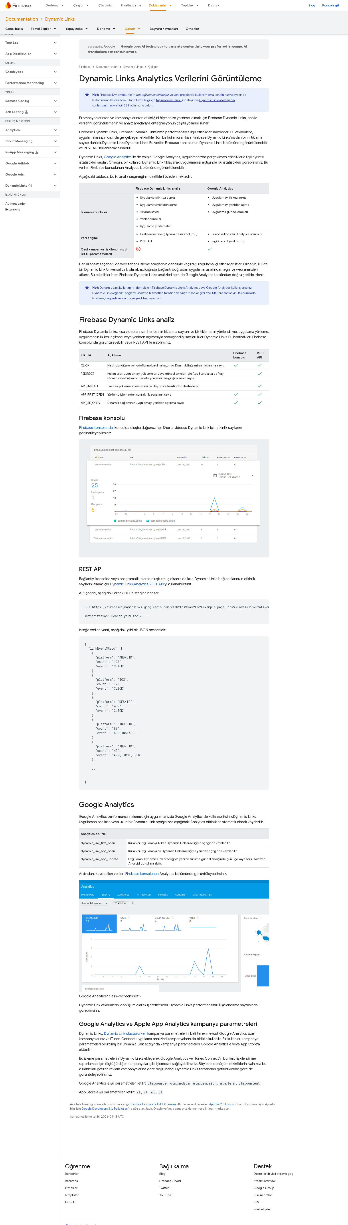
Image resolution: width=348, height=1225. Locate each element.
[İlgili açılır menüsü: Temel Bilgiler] (56, 28)
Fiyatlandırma (131, 5)
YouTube (165, 1195)
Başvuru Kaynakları (164, 29)
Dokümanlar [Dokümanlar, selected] (158, 5)
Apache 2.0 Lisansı (221, 1104)
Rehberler (72, 1174)
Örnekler (192, 29)
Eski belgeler (262, 1209)
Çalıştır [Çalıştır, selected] (130, 29)
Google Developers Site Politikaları (104, 1109)
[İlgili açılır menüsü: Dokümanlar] (172, 5)
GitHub (70, 1202)
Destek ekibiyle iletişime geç (273, 1174)
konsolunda (96, 428)
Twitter (164, 1188)
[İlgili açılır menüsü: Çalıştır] (89, 5)
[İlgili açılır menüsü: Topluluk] (199, 5)
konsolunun (142, 874)
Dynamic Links (60, 19)
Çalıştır (78, 5)
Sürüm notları (263, 1195)
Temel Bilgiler (41, 29)
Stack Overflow (264, 1181)
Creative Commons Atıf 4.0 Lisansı (152, 1104)
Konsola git (330, 5)
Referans (71, 1181)
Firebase (85, 67)
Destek (213, 5)
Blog (311, 5)
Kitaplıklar (72, 1195)
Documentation (21, 19)
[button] (26, 43)
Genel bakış (14, 29)
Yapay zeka (74, 29)
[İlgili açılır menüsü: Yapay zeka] (88, 28)
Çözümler (105, 5)
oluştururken (125, 1033)
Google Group (264, 1188)
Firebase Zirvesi (170, 1181)
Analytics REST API (137, 584)
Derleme (52, 5)
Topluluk (187, 5)
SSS (256, 1202)
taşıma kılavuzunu (169, 100)
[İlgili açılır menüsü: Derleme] (64, 5)
